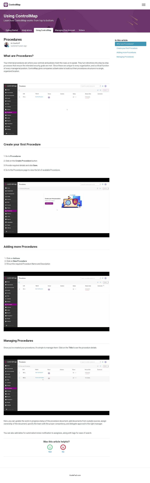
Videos (82, 30)
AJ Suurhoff (15, 43)
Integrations (27, 30)
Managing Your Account (65, 30)
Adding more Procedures (126, 52)
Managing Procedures (125, 57)
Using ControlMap (43, 30)
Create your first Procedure (127, 48)
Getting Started (12, 30)
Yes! (50, 452)
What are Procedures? (125, 44)
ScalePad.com (75, 475)
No (63, 452)
